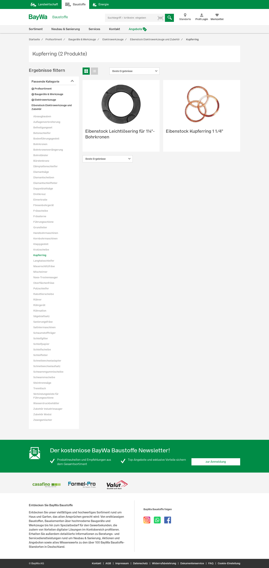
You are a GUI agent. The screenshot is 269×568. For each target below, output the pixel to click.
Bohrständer (40, 155)
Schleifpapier (41, 344)
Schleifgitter (40, 338)
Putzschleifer (41, 288)
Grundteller (40, 227)
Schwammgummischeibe (48, 371)
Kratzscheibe (41, 249)
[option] (46, 485)
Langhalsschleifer (43, 260)
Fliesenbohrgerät (43, 205)
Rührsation (39, 310)
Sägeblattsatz (41, 316)
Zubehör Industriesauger (48, 408)
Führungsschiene (43, 221)
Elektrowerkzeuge (44, 99)
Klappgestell (40, 244)
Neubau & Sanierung (65, 29)
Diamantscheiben (43, 177)
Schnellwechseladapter (47, 360)
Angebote (135, 29)
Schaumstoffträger (44, 332)
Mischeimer (40, 271)
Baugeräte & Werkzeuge (47, 94)
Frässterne (39, 216)
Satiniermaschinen (44, 327)
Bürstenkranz (41, 160)
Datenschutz (140, 563)
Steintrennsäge (42, 382)
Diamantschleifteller (45, 183)
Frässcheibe (40, 210)
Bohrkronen (40, 144)
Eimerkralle (40, 199)
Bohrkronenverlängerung (48, 149)
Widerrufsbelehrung (164, 563)
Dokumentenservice (192, 563)
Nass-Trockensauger (45, 277)
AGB (108, 563)
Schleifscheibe (42, 349)
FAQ (210, 563)
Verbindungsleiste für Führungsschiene (46, 395)
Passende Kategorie (45, 81)
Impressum (122, 563)
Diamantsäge (41, 172)
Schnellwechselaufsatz (46, 366)
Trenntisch (39, 388)
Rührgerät (39, 305)
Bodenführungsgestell (46, 138)
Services (94, 29)
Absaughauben (42, 116)
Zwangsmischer (42, 420)
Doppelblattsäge (43, 188)
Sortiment (36, 29)
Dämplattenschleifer (45, 166)
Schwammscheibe (44, 377)
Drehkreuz (39, 194)
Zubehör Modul (42, 414)
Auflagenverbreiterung (46, 122)
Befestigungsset (42, 127)
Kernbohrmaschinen (45, 238)
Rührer (37, 299)
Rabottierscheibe (43, 294)
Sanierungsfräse (43, 321)
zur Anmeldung (216, 462)
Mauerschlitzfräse (44, 266)
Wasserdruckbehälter (46, 403)
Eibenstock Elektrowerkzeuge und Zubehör (52, 107)
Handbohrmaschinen (45, 233)
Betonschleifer (42, 133)
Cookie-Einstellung (229, 563)
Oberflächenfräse (43, 283)
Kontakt (114, 29)
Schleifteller (40, 355)
